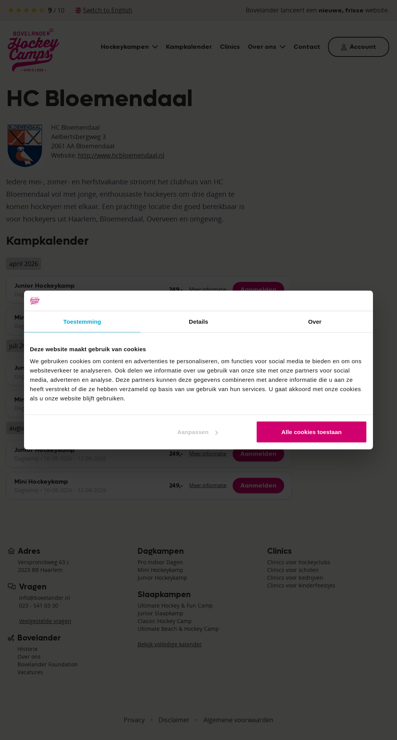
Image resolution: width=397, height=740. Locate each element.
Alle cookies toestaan (311, 432)
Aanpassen (197, 432)
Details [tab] (198, 321)
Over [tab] (315, 321)
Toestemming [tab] (82, 321)
